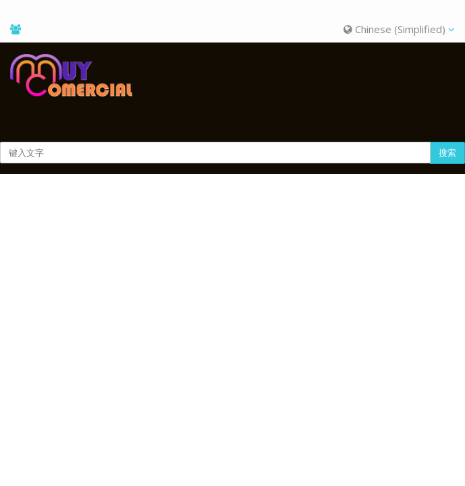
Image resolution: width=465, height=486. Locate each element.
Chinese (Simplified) (399, 29)
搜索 (447, 152)
